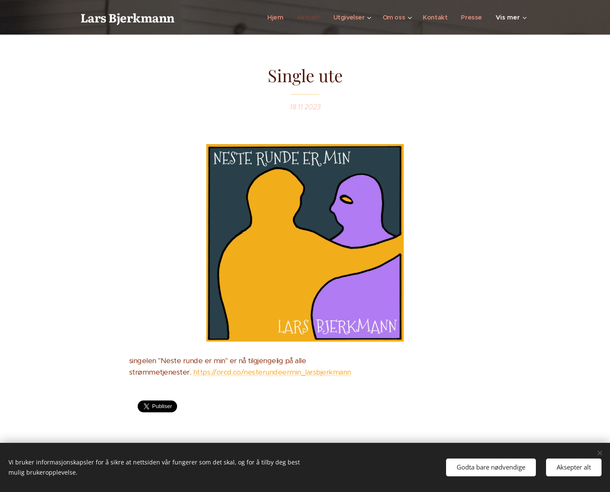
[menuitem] (271, 17)
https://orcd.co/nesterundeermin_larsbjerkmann (272, 372)
